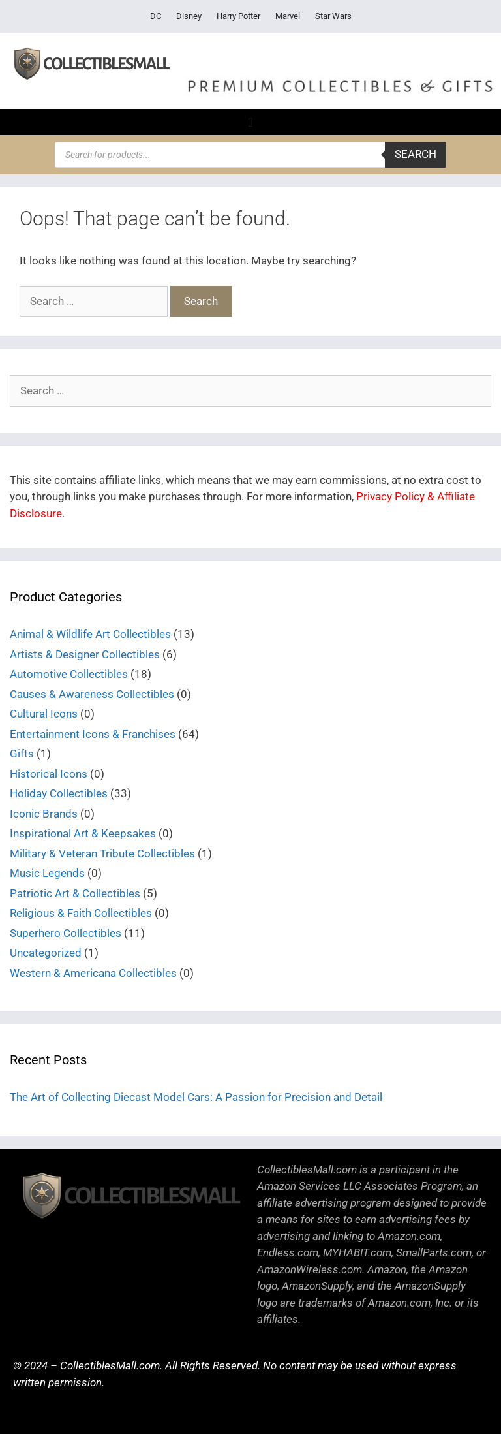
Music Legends (47, 873)
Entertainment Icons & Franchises (92, 734)
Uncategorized (46, 952)
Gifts (22, 753)
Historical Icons (48, 773)
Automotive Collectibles (69, 673)
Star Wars (333, 16)
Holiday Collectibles (59, 793)
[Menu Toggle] (250, 122)
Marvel (287, 16)
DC (155, 16)
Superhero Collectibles (65, 933)
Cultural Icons (44, 713)
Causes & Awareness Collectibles (92, 694)
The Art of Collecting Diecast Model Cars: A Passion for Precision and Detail (196, 1097)
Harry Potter (238, 16)
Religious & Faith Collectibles (81, 912)
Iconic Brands (44, 813)
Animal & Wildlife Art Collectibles (90, 634)
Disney (189, 16)
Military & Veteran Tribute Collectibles (102, 853)
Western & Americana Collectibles (93, 973)
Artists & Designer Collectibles (85, 654)
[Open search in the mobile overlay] (250, 155)
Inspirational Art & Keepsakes (83, 833)
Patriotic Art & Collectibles (75, 893)
